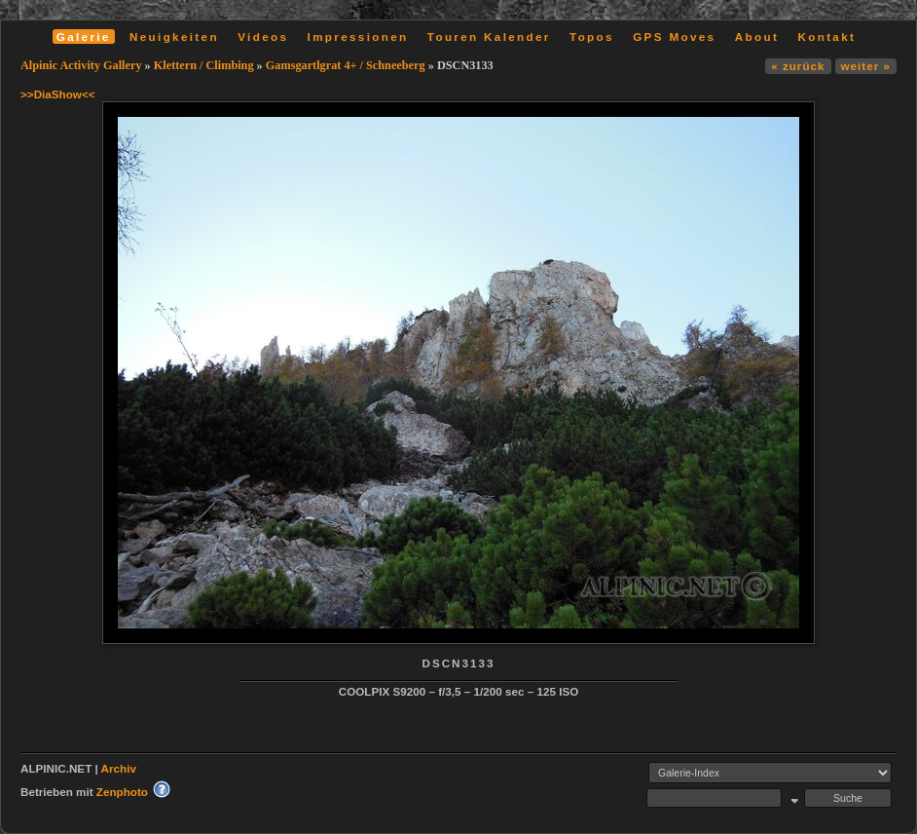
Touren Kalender (489, 36)
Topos (591, 36)
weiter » (866, 65)
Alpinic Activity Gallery (81, 65)
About (757, 36)
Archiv (118, 768)
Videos (263, 36)
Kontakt (826, 36)
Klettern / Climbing (204, 65)
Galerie (83, 36)
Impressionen (358, 36)
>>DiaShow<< (57, 94)
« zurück (798, 65)
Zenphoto (122, 791)
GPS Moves (674, 36)
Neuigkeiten (174, 36)
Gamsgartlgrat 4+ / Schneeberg (345, 65)
